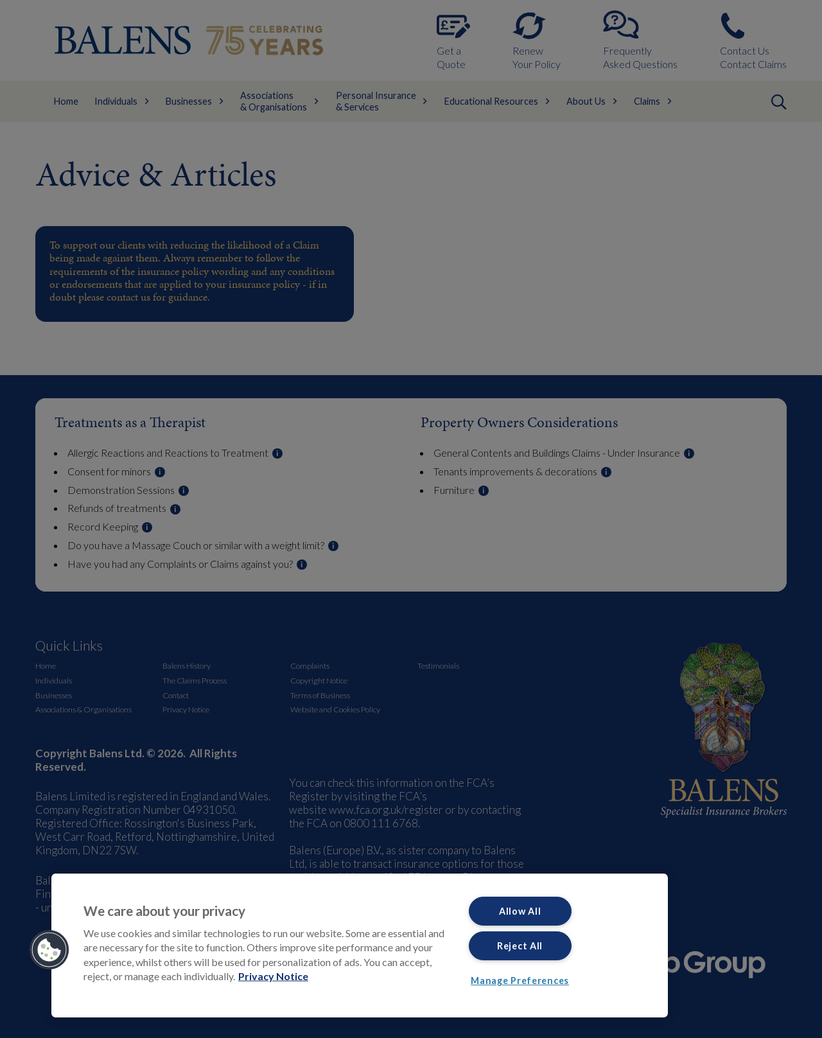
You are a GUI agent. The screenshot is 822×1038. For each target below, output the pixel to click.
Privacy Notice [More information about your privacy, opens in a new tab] (273, 976)
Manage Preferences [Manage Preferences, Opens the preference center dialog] (520, 980)
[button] (49, 950)
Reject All (520, 945)
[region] (359, 945)
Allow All (520, 911)
